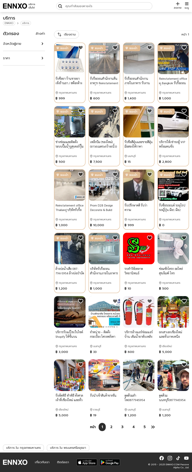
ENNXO (9, 23)
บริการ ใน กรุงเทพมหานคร (23, 448)
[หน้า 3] (122, 427)
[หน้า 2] (111, 427)
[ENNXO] (15, 6)
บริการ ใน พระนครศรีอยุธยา (68, 448)
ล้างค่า (40, 33)
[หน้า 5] (144, 427)
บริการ (25, 23)
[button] (161, 458)
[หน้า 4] (133, 427)
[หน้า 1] (102, 427)
